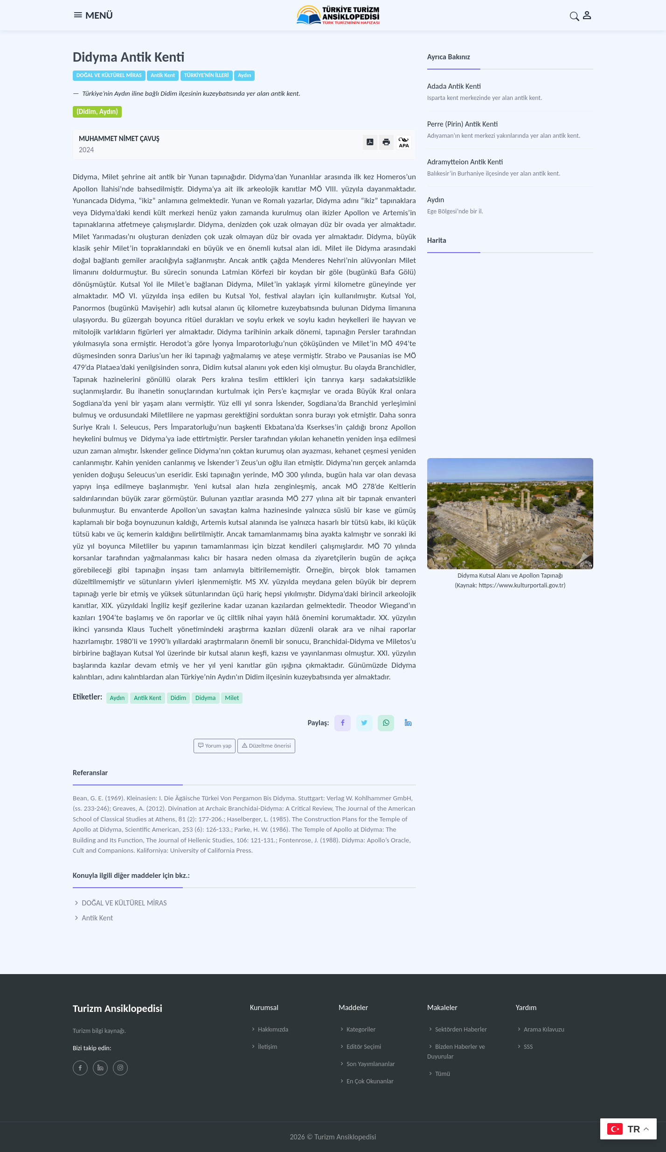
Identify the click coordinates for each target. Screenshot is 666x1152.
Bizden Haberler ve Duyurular (456, 1051)
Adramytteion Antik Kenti (465, 161)
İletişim (263, 1047)
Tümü (438, 1074)
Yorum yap (214, 745)
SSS (524, 1047)
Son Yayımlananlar (367, 1064)
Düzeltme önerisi (266, 745)
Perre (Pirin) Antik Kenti (462, 124)
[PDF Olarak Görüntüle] (370, 142)
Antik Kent (147, 698)
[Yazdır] (386, 142)
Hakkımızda (269, 1029)
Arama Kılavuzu (540, 1029)
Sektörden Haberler (457, 1029)
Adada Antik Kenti (454, 86)
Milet (232, 698)
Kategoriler (357, 1029)
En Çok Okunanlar (366, 1081)
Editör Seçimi (360, 1047)
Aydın (117, 698)
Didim (179, 698)
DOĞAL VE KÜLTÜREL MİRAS (120, 902)
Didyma (205, 698)
